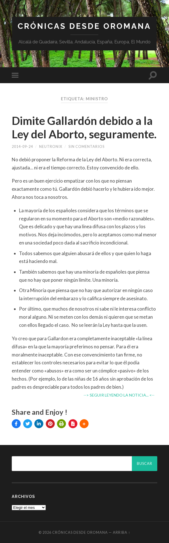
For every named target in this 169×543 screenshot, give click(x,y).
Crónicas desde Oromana (84, 26)
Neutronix (50, 146)
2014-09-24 (22, 146)
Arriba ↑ (121, 532)
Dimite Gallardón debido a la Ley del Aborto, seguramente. (84, 127)
